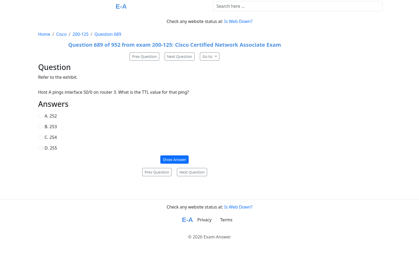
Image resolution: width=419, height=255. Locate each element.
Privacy (204, 220)
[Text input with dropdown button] (298, 6)
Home (44, 34)
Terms (226, 220)
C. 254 (51, 137)
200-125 (80, 34)
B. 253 (51, 127)
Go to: (208, 56)
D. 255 (51, 148)
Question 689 (107, 34)
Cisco (61, 34)
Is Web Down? (238, 21)
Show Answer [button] (174, 159)
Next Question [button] (179, 56)
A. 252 (51, 116)
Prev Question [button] (144, 56)
